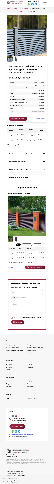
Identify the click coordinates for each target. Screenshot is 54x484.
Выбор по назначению (33, 347)
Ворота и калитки (11, 355)
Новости (29, 383)
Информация (10, 380)
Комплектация (37, 244)
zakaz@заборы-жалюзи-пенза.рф (22, 436)
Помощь (9, 396)
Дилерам (9, 369)
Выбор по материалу (15, 9)
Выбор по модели (11, 347)
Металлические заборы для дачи (24, 10)
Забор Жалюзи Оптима (19, 193)
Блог (7, 383)
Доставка (9, 367)
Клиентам (9, 363)
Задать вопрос (40, 118)
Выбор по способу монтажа (14, 352)
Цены (18, 244)
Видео (8, 386)
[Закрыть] (50, 480)
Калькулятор (10, 403)
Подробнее (14, 482)
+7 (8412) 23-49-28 (32, 1)
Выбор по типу (31, 352)
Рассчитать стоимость (18, 118)
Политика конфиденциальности (15, 475)
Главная (8, 8)
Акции (8, 400)
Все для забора (32, 355)
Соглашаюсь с (27, 320)
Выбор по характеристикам (35, 350)
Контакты (9, 389)
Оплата (29, 367)
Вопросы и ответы (32, 400)
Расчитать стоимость (36, 267)
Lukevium (20, 473)
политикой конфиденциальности (31, 320)
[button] (8, 187)
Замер (8, 372)
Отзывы (29, 386)
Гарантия (30, 369)
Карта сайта (30, 389)
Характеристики (27, 244)
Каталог (9, 343)
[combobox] (14, 297)
